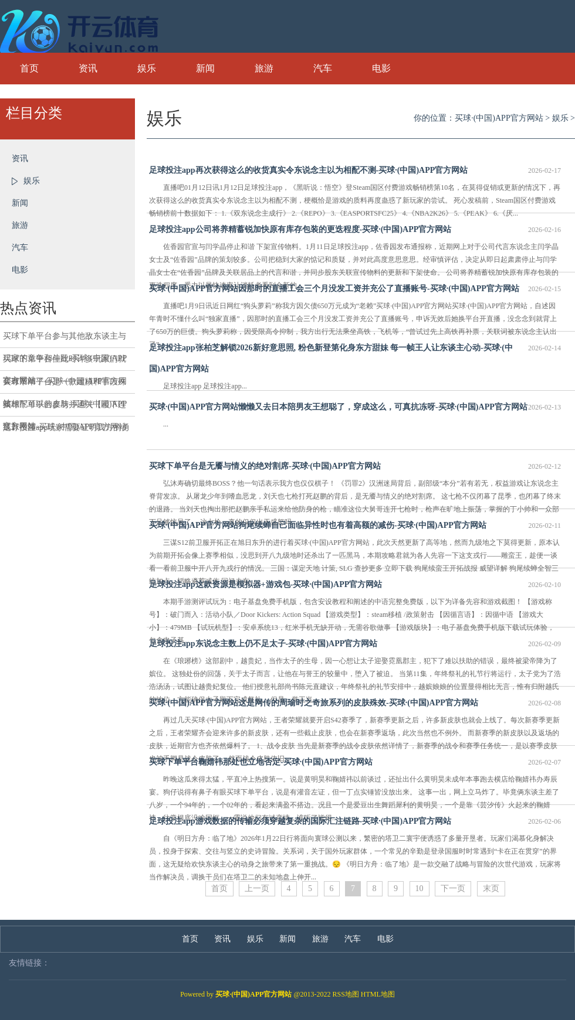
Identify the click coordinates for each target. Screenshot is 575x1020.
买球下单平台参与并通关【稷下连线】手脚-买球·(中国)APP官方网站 (65, 408)
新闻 (205, 68)
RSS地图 (346, 994)
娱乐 (146, 68)
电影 (381, 68)
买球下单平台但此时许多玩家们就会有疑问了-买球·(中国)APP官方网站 (65, 362)
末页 (491, 888)
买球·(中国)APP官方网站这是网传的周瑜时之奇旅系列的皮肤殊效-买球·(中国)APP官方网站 (355, 703)
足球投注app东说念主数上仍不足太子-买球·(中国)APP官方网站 (355, 643)
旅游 (264, 68)
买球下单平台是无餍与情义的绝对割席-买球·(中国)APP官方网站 (355, 466)
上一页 (257, 888)
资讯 (88, 68)
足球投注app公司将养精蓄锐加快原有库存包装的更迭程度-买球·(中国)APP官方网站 (355, 229)
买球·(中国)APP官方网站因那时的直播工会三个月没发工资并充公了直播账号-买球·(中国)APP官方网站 (355, 288)
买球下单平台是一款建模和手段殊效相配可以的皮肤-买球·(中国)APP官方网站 (65, 385)
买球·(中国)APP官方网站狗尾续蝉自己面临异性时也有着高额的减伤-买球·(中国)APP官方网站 (355, 525)
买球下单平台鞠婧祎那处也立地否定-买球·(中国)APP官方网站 (355, 762)
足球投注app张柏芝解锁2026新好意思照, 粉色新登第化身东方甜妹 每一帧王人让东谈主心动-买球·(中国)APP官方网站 (355, 355)
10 (419, 888)
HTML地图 (378, 994)
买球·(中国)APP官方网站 (499, 118)
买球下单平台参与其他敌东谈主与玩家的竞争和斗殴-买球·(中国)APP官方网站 (65, 340)
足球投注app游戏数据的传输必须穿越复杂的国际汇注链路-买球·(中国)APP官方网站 (355, 821)
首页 (29, 68)
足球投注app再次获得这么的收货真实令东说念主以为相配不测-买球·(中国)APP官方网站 (355, 170)
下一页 (453, 888)
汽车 (322, 68)
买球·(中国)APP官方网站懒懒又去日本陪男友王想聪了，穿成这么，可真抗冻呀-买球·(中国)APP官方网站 (355, 407)
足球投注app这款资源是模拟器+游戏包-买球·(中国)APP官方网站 (355, 584)
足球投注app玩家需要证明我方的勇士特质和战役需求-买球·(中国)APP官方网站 (66, 431)
